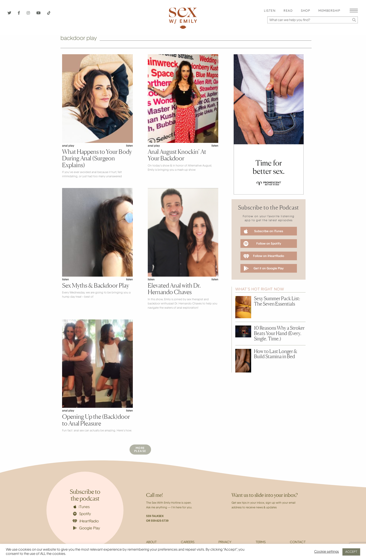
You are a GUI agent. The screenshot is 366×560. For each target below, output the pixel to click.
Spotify (82, 514)
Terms (261, 542)
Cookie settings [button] (326, 552)
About (151, 542)
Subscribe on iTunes (263, 231)
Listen (269, 11)
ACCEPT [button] (351, 551)
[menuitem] (269, 11)
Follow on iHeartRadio (263, 256)
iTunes (82, 507)
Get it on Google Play (264, 268)
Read (288, 11)
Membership (329, 11)
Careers (187, 542)
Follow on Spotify (262, 243)
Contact (298, 542)
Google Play (86, 528)
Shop (305, 11)
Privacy (224, 542)
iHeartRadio (86, 521)
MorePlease (140, 450)
